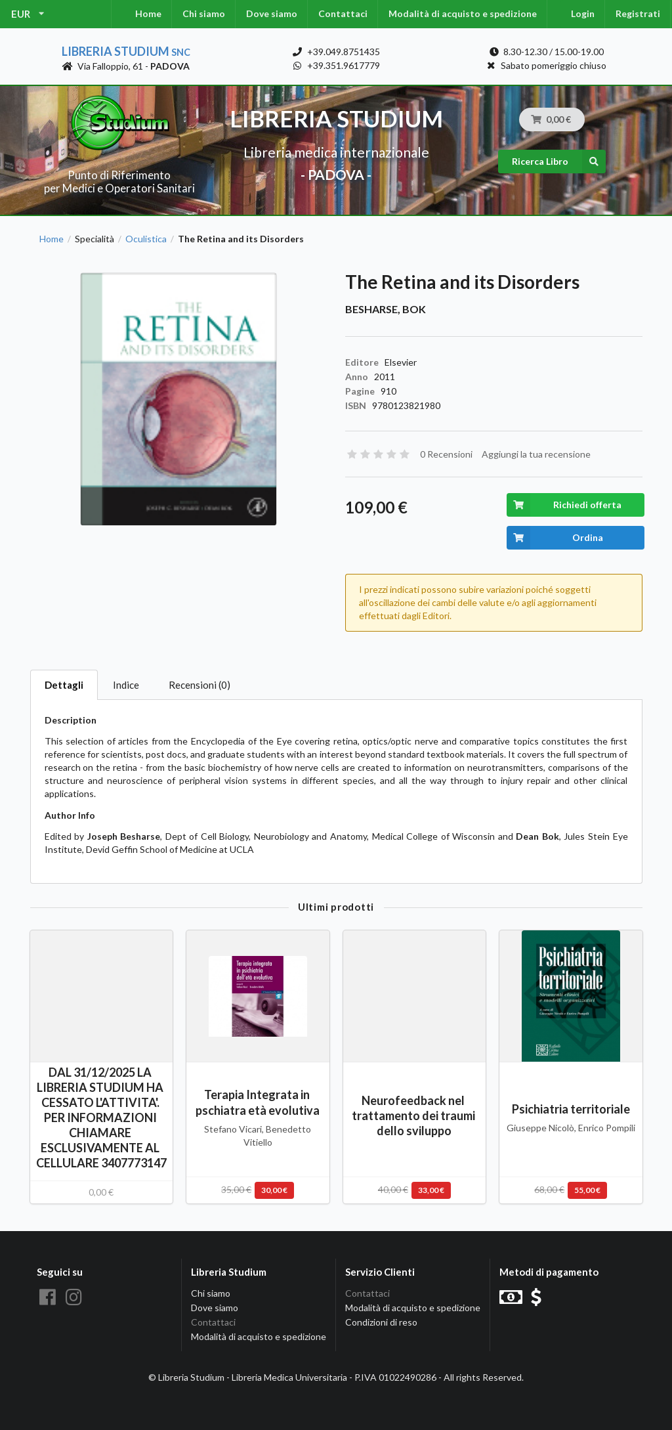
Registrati (638, 13)
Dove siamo (271, 13)
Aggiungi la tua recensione (536, 454)
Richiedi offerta (564, 505)
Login (583, 13)
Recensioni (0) (199, 685)
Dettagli (64, 685)
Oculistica (146, 239)
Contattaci (343, 13)
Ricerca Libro (559, 161)
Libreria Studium (126, 51)
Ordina (555, 538)
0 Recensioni (446, 454)
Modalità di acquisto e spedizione (462, 13)
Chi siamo (203, 13)
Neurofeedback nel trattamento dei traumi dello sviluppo (414, 1115)
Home (148, 13)
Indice (126, 685)
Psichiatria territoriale (571, 1109)
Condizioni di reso (381, 1322)
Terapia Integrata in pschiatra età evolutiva (258, 1102)
